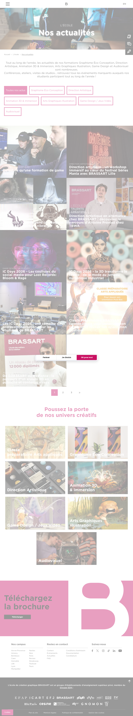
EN (124, 4)
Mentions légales (50, 713)
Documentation (72, 653)
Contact (50, 651)
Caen (13, 658)
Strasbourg (33, 661)
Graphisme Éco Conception (47, 90)
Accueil (7, 54)
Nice (31, 653)
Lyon (13, 666)
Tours (31, 666)
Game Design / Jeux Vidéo (95, 100)
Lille (13, 664)
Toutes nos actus (15, 90)
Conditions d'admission (75, 651)
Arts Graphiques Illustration (58, 100)
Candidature (71, 656)
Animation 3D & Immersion (21, 100)
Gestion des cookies (96, 713)
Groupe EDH (66, 688)
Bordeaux (15, 656)
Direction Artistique (79, 90)
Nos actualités (27, 54)
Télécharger (17, 617)
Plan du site (33, 713)
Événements (52, 653)
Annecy (14, 653)
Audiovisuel (13, 111)
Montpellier (16, 669)
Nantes (32, 651)
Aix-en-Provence (18, 651)
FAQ (49, 658)
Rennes (32, 658)
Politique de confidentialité (72, 713)
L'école (16, 54)
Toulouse (32, 664)
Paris (31, 656)
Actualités (51, 656)
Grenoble (15, 661)
